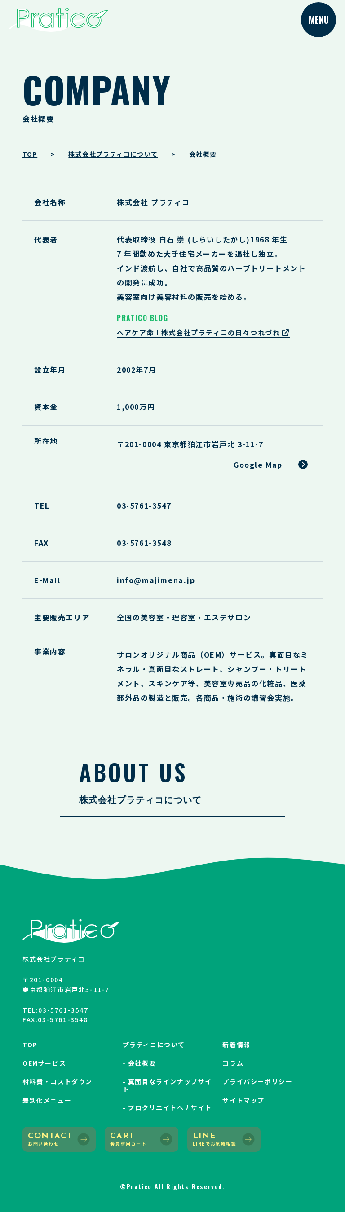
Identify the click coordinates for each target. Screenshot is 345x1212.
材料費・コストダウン (57, 1081)
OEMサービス (44, 1062)
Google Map (258, 464)
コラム (232, 1062)
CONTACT (59, 1139)
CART (141, 1139)
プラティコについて (154, 1044)
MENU (319, 19)
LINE (224, 1139)
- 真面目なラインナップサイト (167, 1085)
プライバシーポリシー (257, 1081)
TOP (30, 1044)
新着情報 (236, 1044)
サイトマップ (243, 1100)
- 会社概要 (139, 1062)
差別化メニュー (46, 1100)
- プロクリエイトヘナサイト (167, 1107)
